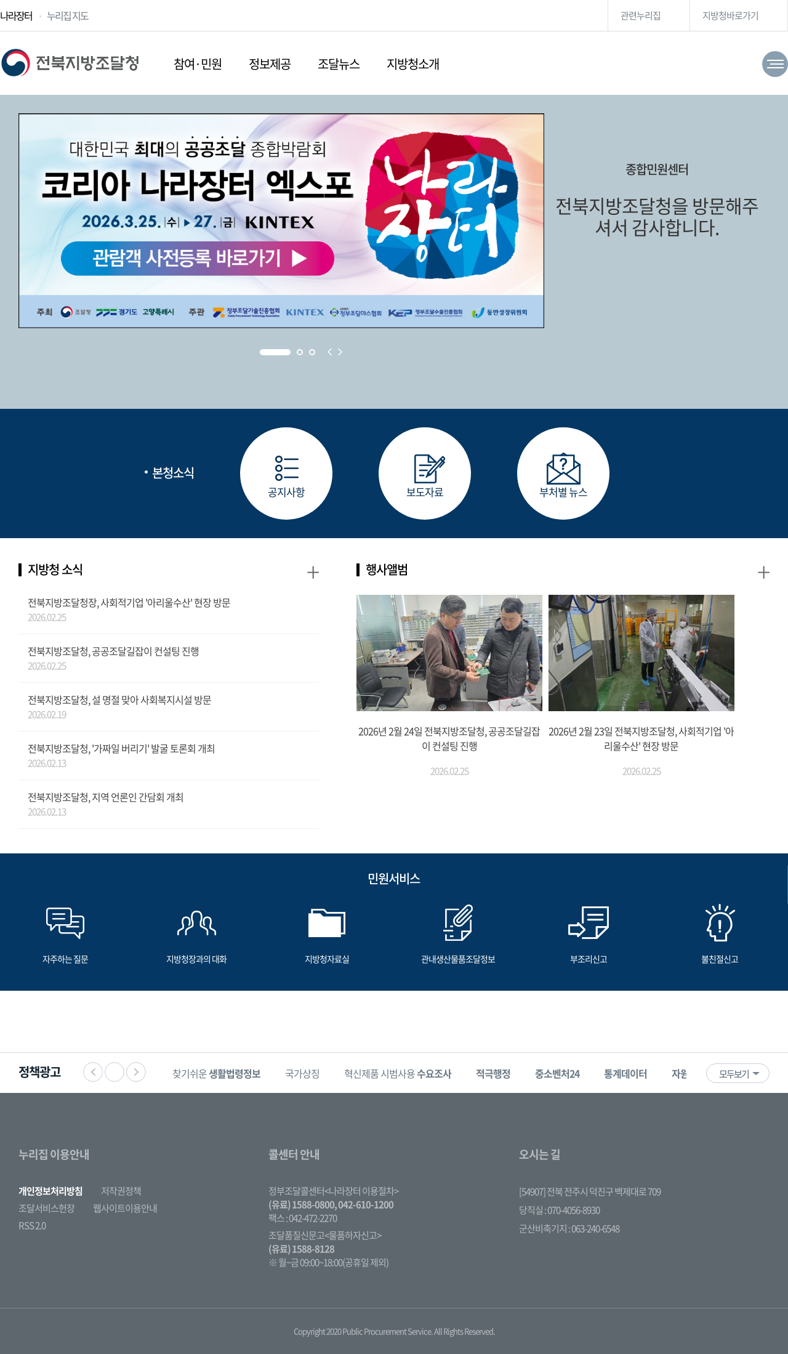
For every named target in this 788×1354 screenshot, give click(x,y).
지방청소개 (413, 64)
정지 (114, 1072)
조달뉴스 (339, 64)
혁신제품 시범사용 (397, 1073)
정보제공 (270, 64)
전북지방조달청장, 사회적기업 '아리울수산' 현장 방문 (129, 602)
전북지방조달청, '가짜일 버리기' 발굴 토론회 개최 (121, 748)
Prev (330, 352)
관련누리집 (641, 15)
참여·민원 (198, 64)
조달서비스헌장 (46, 1208)
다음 (136, 1072)
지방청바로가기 (730, 15)
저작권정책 (121, 1191)
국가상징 (302, 1073)
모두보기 (734, 1074)
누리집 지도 (67, 15)
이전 (93, 1072)
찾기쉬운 (216, 1073)
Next (340, 352)
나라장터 (16, 15)
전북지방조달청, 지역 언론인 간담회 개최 (105, 796)
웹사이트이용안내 (125, 1208)
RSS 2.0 (32, 1225)
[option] (216, 1073)
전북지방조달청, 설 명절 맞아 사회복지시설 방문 (119, 699)
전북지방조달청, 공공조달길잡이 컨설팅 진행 (113, 650)
